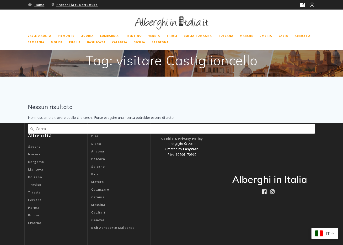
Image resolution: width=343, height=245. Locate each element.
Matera (97, 182)
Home (39, 5)
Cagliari (98, 212)
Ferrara (35, 200)
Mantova (35, 169)
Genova (97, 220)
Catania (98, 197)
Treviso (34, 184)
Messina (98, 205)
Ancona (97, 151)
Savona (34, 146)
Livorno (34, 223)
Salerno (98, 166)
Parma (33, 207)
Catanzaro (100, 189)
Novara (34, 154)
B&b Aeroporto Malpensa (113, 227)
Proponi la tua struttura (77, 5)
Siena (96, 143)
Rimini (33, 215)
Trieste (34, 192)
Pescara (98, 159)
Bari (94, 174)
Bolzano (35, 177)
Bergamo (36, 162)
